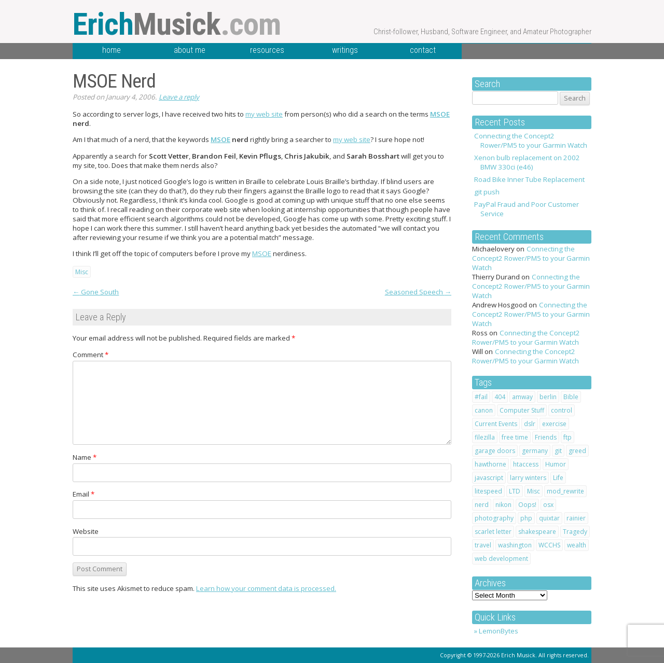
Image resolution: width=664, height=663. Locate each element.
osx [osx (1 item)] (548, 504)
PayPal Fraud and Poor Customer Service (526, 209)
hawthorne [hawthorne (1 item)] (490, 464)
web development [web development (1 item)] (501, 558)
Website (86, 531)
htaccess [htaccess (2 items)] (525, 464)
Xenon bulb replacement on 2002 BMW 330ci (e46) (527, 162)
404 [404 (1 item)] (499, 396)
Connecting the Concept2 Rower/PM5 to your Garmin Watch (530, 140)
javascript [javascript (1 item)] (489, 477)
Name (84, 457)
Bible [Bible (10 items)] (570, 396)
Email (83, 494)
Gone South (96, 292)
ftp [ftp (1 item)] (567, 437)
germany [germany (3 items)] (535, 450)
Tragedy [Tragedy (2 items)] (575, 531)
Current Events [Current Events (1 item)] (496, 423)
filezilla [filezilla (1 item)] (485, 437)
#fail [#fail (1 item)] (481, 396)
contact (423, 50)
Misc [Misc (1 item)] (533, 491)
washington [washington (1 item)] (515, 545)
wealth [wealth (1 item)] (576, 545)
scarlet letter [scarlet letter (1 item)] (493, 531)
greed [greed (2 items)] (577, 450)
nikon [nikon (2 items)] (503, 504)
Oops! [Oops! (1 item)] (527, 504)
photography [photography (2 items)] (494, 518)
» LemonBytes (496, 631)
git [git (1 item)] (558, 450)
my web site (264, 114)
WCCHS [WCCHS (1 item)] (549, 545)
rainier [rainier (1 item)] (576, 518)
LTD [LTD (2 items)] (514, 491)
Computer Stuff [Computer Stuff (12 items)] (522, 410)
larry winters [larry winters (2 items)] (528, 477)
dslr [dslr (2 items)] (529, 423)
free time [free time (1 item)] (515, 437)
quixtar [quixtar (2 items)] (549, 518)
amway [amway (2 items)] (522, 396)
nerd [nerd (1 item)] (482, 504)
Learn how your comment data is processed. (266, 588)
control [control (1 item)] (561, 410)
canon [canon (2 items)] (484, 410)
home (111, 50)
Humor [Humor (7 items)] (555, 464)
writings (345, 50)
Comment (90, 354)
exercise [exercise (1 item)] (554, 423)
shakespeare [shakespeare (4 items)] (537, 531)
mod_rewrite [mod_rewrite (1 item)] (565, 491)
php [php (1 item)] (526, 518)
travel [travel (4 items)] (483, 545)
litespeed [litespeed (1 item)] (488, 491)
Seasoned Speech (418, 292)
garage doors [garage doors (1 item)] (495, 450)
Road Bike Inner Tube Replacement (529, 179)
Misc (81, 271)
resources (267, 50)
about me (189, 50)
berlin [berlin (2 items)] (548, 396)
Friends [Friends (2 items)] (546, 437)
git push (487, 191)
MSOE (440, 114)
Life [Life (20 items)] (558, 477)
